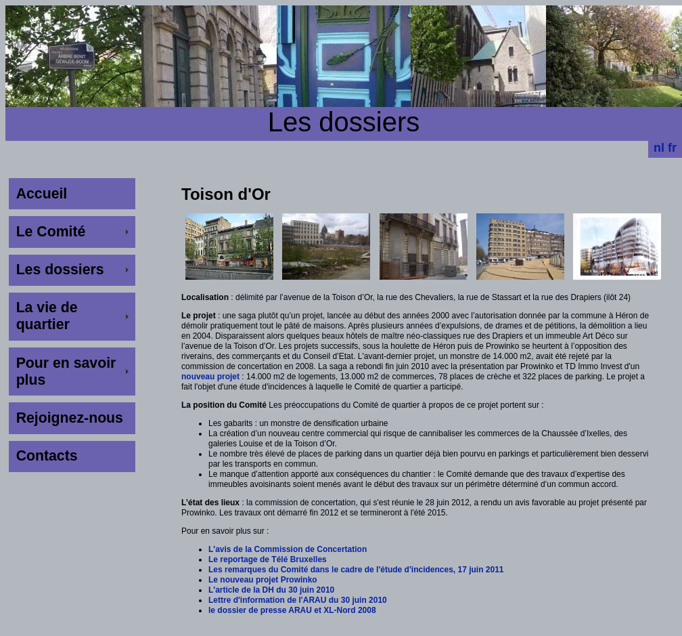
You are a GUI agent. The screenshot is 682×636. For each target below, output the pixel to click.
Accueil (42, 194)
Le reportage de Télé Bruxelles (267, 559)
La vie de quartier (47, 316)
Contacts (47, 456)
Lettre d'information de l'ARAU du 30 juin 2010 (297, 600)
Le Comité (51, 232)
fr (672, 147)
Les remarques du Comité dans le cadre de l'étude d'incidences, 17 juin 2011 (356, 569)
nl (659, 147)
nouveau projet (210, 376)
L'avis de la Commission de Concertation (287, 549)
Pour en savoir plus (66, 371)
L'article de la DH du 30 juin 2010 (271, 590)
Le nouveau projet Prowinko (262, 580)
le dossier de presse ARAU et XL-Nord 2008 (292, 610)
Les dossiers (60, 269)
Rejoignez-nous (69, 418)
